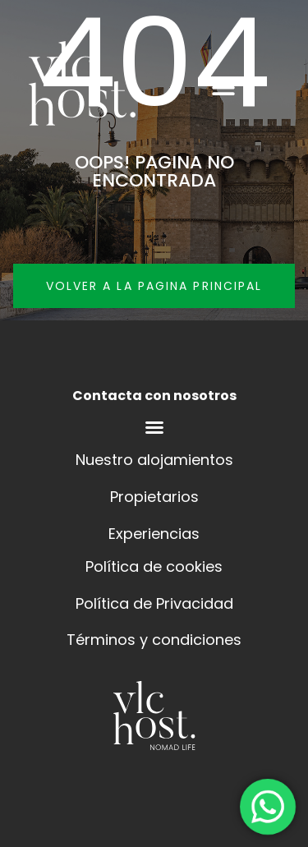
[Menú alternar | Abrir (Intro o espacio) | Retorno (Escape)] (154, 427)
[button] (223, 86)
